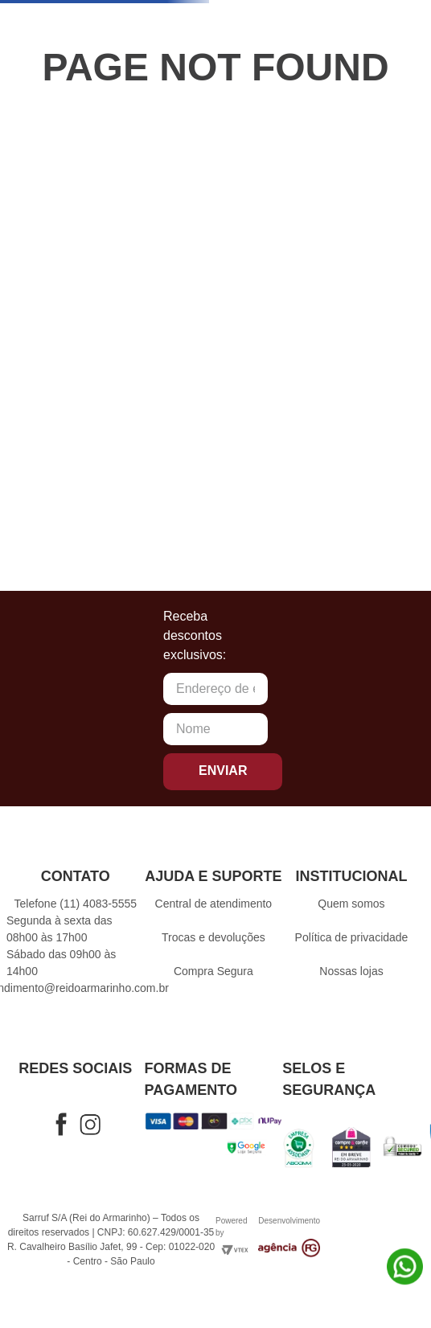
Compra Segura (213, 971)
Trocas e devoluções (213, 937)
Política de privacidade (351, 937)
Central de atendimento (214, 903)
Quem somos (351, 903)
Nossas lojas (351, 971)
